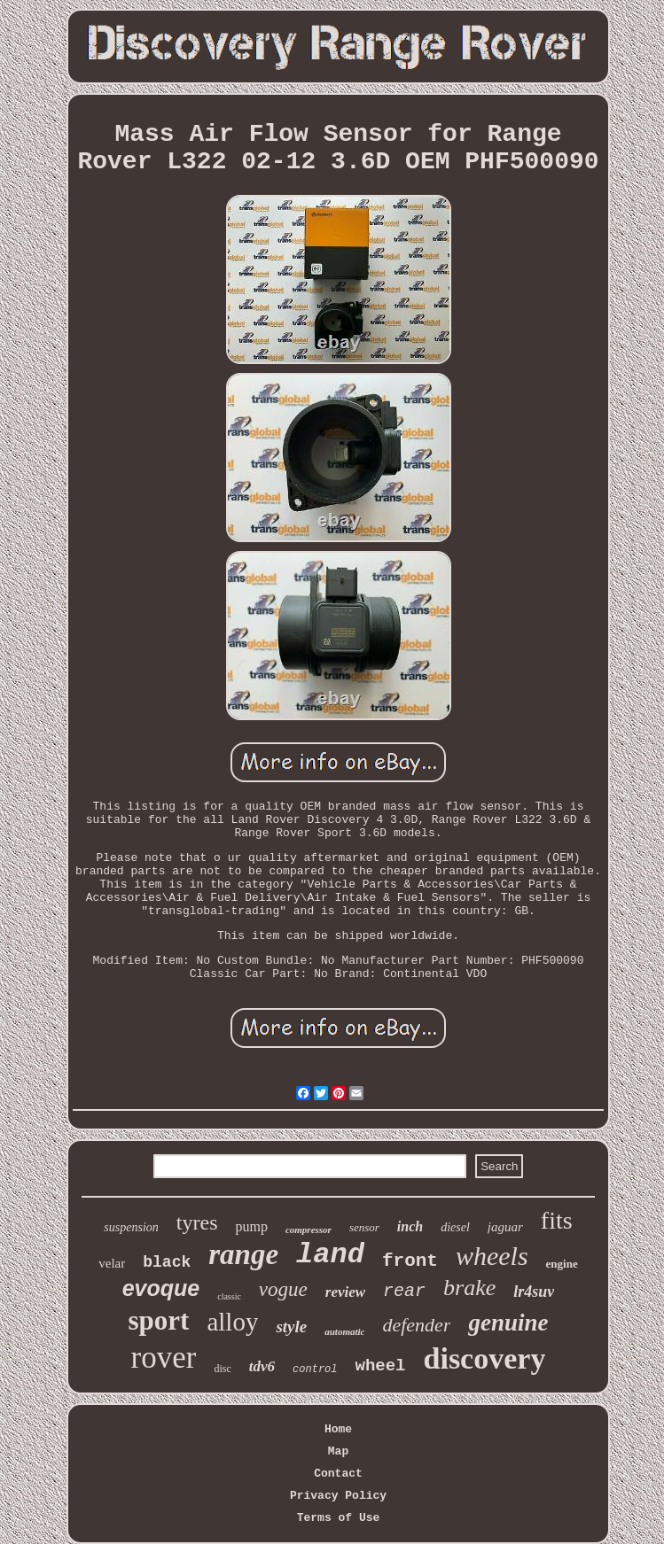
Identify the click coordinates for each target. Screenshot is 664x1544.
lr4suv (533, 1291)
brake (469, 1287)
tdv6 (262, 1366)
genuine (508, 1322)
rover (164, 1357)
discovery (485, 1358)
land (330, 1254)
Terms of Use (338, 1518)
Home (338, 1429)
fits (557, 1220)
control (315, 1369)
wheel (380, 1366)
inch (410, 1226)
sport (159, 1320)
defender (416, 1325)
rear (404, 1291)
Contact (338, 1473)
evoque (161, 1288)
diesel (455, 1227)
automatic (344, 1331)
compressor (308, 1229)
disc (222, 1368)
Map (338, 1451)
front (410, 1261)
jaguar (505, 1227)
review (345, 1292)
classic (229, 1296)
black (167, 1262)
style (291, 1326)
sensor (364, 1227)
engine (562, 1263)
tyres (197, 1222)
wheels (492, 1255)
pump (251, 1226)
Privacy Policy (338, 1495)
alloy (232, 1321)
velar (111, 1263)
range (243, 1254)
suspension (131, 1227)
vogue (283, 1289)
